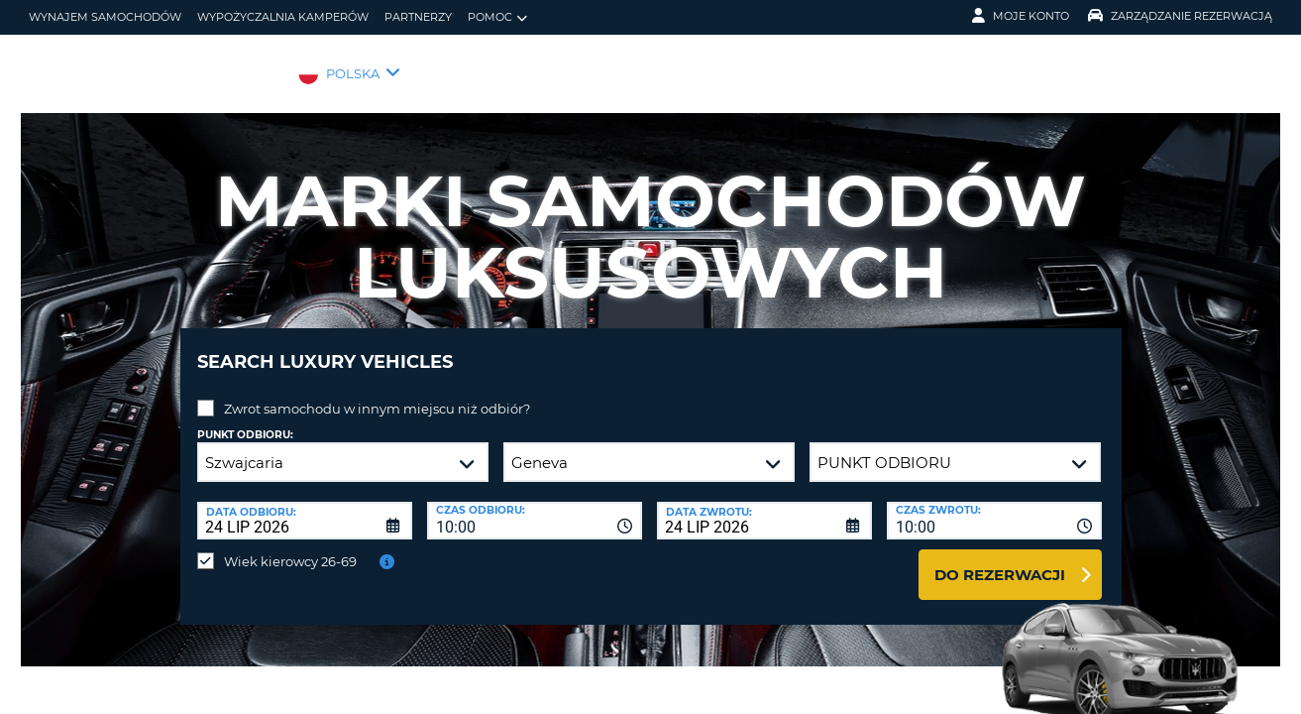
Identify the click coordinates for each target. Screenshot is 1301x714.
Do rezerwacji (999, 559)
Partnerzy (418, 17)
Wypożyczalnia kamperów (283, 17)
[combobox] (534, 506)
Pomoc (497, 17)
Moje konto (1020, 16)
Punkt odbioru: (245, 420)
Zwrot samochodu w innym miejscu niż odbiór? (377, 394)
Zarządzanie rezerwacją (1180, 16)
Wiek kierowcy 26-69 (290, 546)
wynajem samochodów (105, 17)
